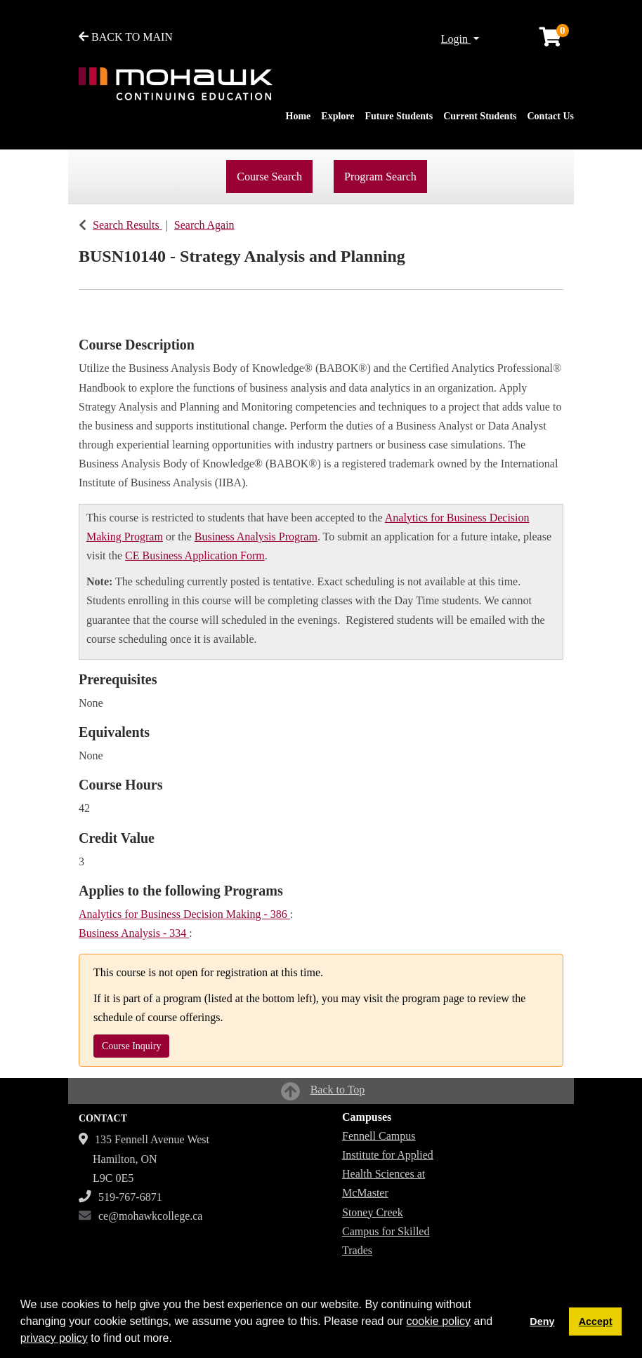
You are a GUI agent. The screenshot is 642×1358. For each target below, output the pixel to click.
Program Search (380, 176)
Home (298, 116)
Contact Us (551, 116)
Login (456, 39)
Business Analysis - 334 (134, 933)
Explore (337, 116)
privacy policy (54, 1338)
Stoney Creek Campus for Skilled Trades (385, 1231)
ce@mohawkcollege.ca (150, 1216)
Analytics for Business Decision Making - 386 (184, 914)
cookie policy (438, 1321)
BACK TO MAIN (126, 37)
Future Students (399, 116)
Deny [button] (542, 1321)
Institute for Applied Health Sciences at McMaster (387, 1174)
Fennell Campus (378, 1136)
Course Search (269, 176)
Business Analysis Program (256, 536)
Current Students (479, 116)
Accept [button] (595, 1321)
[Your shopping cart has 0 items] (551, 40)
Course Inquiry (131, 1046)
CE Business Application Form (195, 555)
